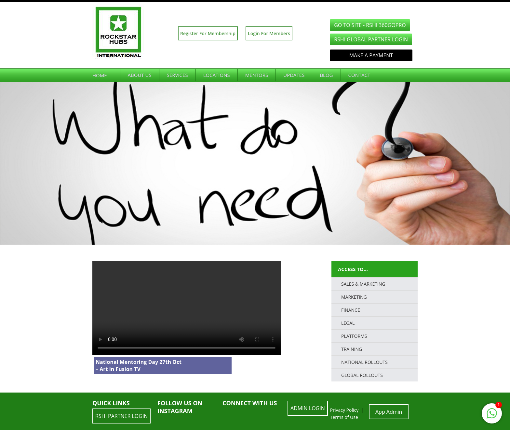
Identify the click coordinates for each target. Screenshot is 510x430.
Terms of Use (344, 417)
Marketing (354, 297)
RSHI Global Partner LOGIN (371, 39)
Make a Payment (371, 55)
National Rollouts (364, 362)
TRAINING (351, 349)
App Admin (388, 411)
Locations (216, 75)
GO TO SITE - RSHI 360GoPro (370, 25)
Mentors (256, 75)
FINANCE (350, 310)
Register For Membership (207, 33)
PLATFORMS (354, 336)
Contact (359, 75)
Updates (293, 75)
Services (177, 75)
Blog (326, 75)
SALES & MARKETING (363, 284)
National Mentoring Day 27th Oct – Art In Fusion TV (138, 365)
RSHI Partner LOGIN (121, 416)
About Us (140, 75)
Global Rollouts (362, 375)
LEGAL (348, 323)
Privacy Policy (344, 410)
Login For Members (269, 33)
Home (99, 75)
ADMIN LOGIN (307, 408)
